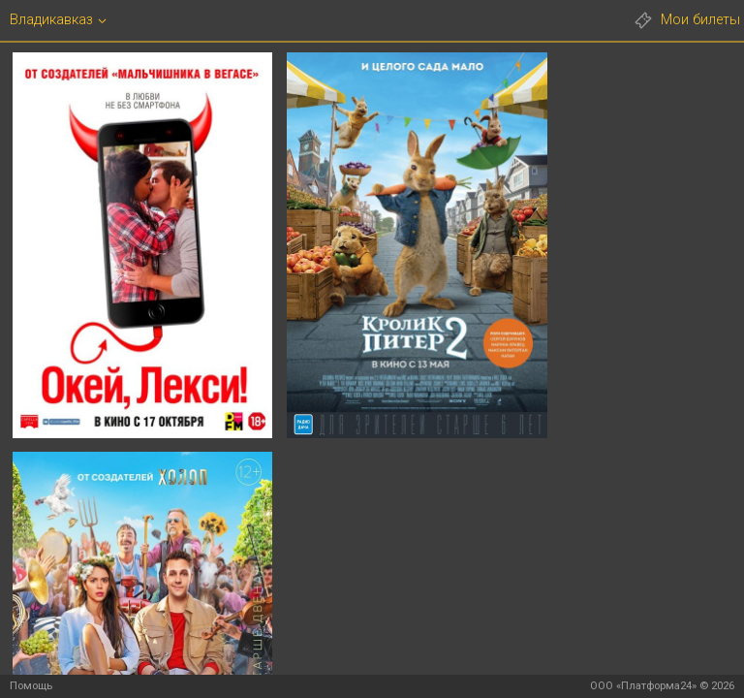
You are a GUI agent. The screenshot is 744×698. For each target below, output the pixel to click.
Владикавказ (51, 20)
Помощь (31, 686)
